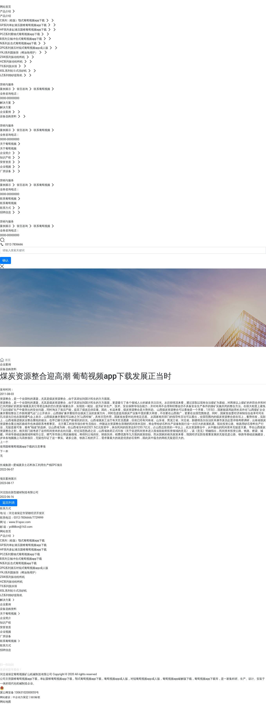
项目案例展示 (8, 478)
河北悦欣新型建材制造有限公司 (19, 492)
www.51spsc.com (20, 522)
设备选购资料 (8, 369)
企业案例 (5, 364)
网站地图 (5, 701)
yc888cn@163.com (20, 526)
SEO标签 (35, 697)
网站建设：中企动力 (11, 697)
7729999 (37, 517)
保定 (25, 697)
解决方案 (15, 351)
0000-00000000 (9, 98)
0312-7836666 (11, 244)
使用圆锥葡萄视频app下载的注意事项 (23, 446)
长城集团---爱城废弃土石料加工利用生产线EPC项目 (31, 464)
